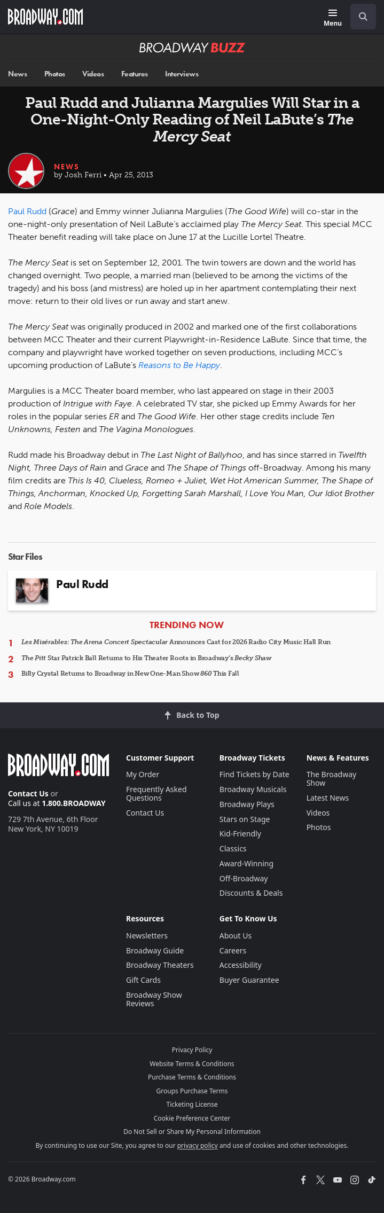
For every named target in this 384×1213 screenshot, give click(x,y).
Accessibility (241, 965)
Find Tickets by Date (254, 774)
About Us (236, 935)
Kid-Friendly (240, 833)
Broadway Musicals (253, 789)
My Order (142, 774)
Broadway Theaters (160, 965)
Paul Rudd (27, 211)
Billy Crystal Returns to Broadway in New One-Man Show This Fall (130, 673)
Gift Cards (143, 980)
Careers (233, 950)
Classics (233, 848)
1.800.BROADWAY (74, 803)
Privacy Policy (192, 1049)
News (17, 74)
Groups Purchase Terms (192, 1090)
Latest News (328, 798)
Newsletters (147, 935)
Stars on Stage (245, 819)
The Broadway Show (332, 778)
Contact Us (28, 793)
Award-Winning (246, 863)
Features (134, 74)
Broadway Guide (155, 950)
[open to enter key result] (363, 16)
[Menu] (333, 18)
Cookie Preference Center (192, 1118)
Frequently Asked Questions (156, 793)
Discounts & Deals (251, 893)
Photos (54, 74)
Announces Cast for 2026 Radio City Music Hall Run (176, 642)
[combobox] (359, 16)
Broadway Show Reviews (154, 999)
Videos (93, 74)
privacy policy (197, 1145)
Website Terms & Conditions (192, 1063)
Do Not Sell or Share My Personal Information (192, 1131)
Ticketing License (192, 1104)
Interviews (181, 74)
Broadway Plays (247, 804)
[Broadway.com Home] (45, 17)
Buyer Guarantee (249, 980)
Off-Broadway (244, 878)
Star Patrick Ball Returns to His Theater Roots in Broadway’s (146, 658)
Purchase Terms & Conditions (192, 1077)
